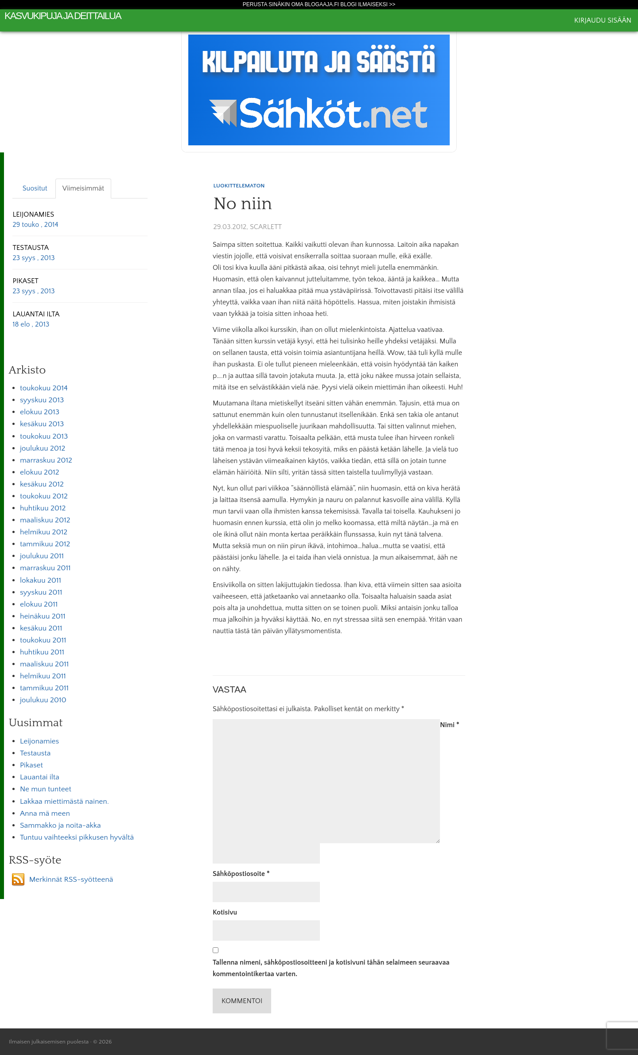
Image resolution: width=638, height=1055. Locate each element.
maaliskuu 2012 (45, 520)
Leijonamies (39, 741)
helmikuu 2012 (43, 532)
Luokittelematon (239, 186)
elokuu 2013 (39, 412)
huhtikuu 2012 (43, 508)
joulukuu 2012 (42, 448)
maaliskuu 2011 (44, 664)
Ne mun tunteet (45, 789)
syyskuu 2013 (42, 400)
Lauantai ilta (39, 777)
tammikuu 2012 (45, 544)
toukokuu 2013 (44, 436)
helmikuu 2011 (43, 676)
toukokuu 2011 (43, 640)
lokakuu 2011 (40, 580)
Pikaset (31, 765)
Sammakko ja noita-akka (60, 825)
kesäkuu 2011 (41, 628)
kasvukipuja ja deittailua (62, 15)
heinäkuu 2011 (43, 616)
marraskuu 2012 (46, 460)
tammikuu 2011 (44, 688)
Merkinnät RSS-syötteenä (71, 879)
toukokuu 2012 (44, 496)
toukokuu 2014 (44, 388)
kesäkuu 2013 (42, 424)
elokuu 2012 (39, 472)
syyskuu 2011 (41, 592)
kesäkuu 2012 (42, 484)
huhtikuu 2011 (42, 652)
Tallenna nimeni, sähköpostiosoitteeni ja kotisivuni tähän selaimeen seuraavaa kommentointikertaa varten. (331, 968)
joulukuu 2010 (43, 700)
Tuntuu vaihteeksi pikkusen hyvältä (77, 837)
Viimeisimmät (83, 188)
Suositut (35, 188)
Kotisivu (225, 912)
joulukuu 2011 (42, 556)
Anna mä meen (45, 813)
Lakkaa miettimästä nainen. (64, 801)
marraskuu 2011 (45, 568)
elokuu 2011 (39, 604)
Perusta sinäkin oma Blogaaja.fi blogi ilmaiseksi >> (319, 4)
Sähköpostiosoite (241, 874)
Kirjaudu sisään (602, 20)
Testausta (35, 753)
